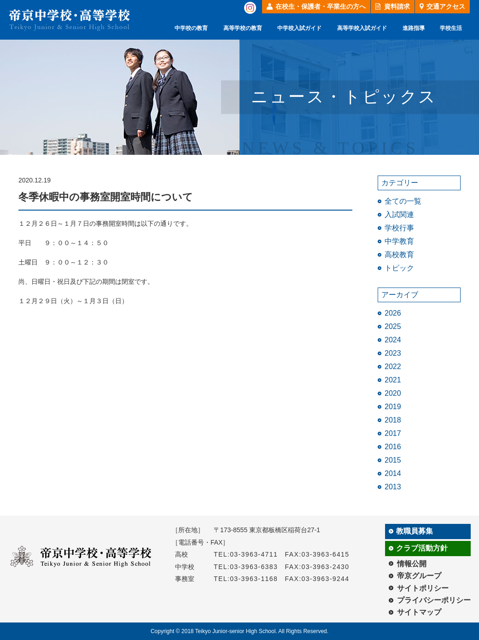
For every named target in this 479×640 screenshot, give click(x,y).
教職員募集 (414, 531)
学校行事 (399, 228)
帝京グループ (419, 576)
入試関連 (399, 214)
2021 (393, 380)
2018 (393, 420)
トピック (399, 268)
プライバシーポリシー (434, 600)
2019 (393, 407)
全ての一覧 (403, 201)
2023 (393, 353)
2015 (393, 460)
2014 (393, 473)
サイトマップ (419, 612)
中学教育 (399, 241)
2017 (393, 433)
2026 (393, 313)
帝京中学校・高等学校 (69, 20)
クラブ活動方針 (422, 548)
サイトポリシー (423, 588)
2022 (393, 366)
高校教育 (399, 254)
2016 (393, 447)
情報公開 (411, 564)
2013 (393, 487)
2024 (393, 340)
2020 (393, 393)
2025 (393, 326)
